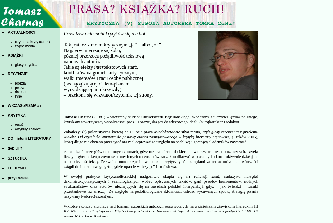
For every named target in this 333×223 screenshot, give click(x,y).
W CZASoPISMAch (24, 105)
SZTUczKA (17, 158)
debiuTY (15, 148)
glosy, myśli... (26, 65)
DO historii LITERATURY (29, 138)
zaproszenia (25, 46)
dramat (20, 92)
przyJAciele (18, 178)
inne (18, 96)
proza (19, 87)
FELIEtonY (17, 168)
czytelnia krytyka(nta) (32, 42)
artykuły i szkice (28, 129)
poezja (20, 83)
